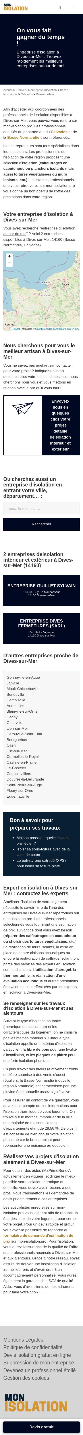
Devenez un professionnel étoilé (39, 1370)
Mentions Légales (23, 1340)
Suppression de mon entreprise (38, 1363)
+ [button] (9, 256)
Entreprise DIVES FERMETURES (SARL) (41, 623)
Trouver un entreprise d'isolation (36, 90)
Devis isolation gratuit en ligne (37, 1355)
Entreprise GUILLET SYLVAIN (41, 585)
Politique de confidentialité (32, 1347)
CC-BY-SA (73, 329)
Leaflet (16, 329)
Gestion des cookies (26, 1378)
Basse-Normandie (23, 137)
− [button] (9, 263)
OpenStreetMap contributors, (51, 329)
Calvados (27, 94)
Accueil (8, 90)
